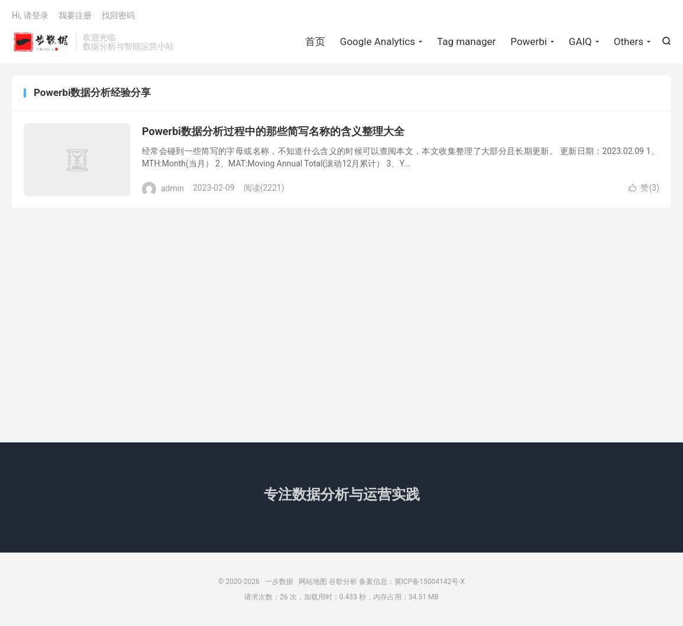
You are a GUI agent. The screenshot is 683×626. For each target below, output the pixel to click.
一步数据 (41, 42)
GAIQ (580, 41)
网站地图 (313, 581)
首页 (315, 41)
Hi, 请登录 (30, 15)
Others (628, 41)
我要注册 (75, 15)
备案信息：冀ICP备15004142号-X (412, 581)
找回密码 (118, 15)
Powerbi (528, 41)
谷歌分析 (343, 581)
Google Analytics (377, 41)
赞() (644, 187)
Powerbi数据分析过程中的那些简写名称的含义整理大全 (273, 131)
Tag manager (466, 41)
